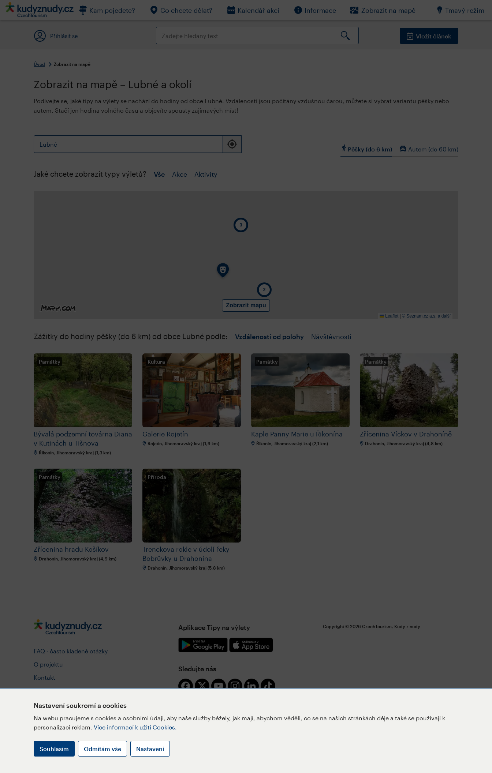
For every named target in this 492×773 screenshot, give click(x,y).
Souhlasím (54, 748)
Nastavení (150, 748)
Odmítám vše (102, 748)
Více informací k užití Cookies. (135, 727)
